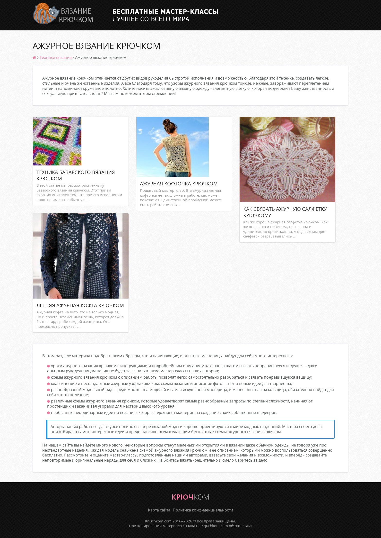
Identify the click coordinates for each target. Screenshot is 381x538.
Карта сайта (159, 510)
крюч (190, 497)
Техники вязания (56, 57)
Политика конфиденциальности (203, 510)
